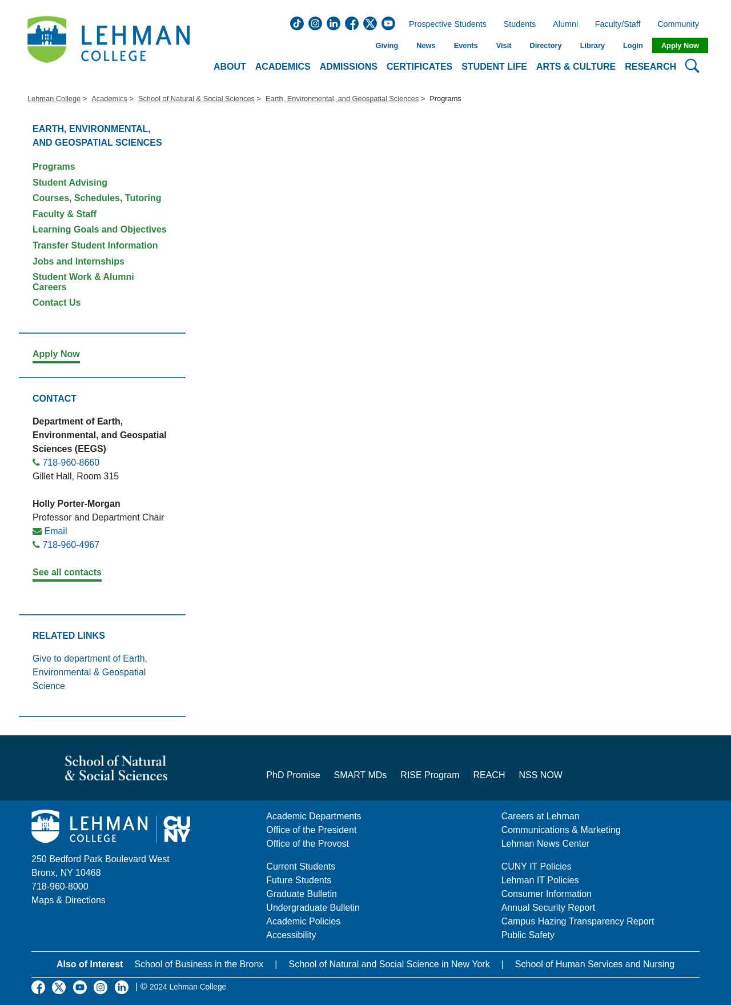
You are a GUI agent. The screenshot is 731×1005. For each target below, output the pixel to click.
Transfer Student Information (95, 245)
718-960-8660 (70, 462)
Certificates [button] (419, 66)
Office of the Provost (307, 843)
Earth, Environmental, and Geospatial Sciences (342, 98)
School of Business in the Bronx (198, 964)
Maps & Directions (68, 900)
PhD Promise (293, 775)
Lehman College (54, 98)
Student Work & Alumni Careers (83, 282)
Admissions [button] (348, 66)
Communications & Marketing (561, 830)
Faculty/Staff (618, 24)
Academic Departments (313, 816)
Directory (545, 45)
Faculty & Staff (65, 214)
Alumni (565, 24)
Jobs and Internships (78, 261)
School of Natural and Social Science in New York (388, 964)
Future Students (298, 880)
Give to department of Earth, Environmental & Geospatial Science (90, 672)
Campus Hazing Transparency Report (577, 921)
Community (681, 24)
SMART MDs (360, 775)
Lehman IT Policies (540, 880)
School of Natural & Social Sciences (196, 98)
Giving (386, 45)
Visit (504, 45)
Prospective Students (444, 24)
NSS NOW (540, 775)
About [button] (230, 66)
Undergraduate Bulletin (313, 907)
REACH (489, 775)
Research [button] (650, 66)
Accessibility (291, 935)
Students (520, 24)
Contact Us (57, 302)
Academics (109, 98)
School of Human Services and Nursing (594, 964)
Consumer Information (546, 894)
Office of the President (311, 830)
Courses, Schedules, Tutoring (97, 198)
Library (592, 45)
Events (466, 45)
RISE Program (429, 775)
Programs (54, 166)
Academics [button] (283, 66)
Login (633, 45)
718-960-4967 (70, 545)
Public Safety (528, 935)
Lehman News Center (545, 843)
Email (55, 531)
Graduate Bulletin (301, 894)
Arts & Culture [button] (576, 66)
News (425, 45)
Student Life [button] (494, 66)
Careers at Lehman (540, 816)
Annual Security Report (548, 907)
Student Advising (70, 182)
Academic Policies (303, 921)
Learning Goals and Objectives (100, 229)
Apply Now (680, 45)
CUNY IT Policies (536, 866)
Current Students (300, 866)
